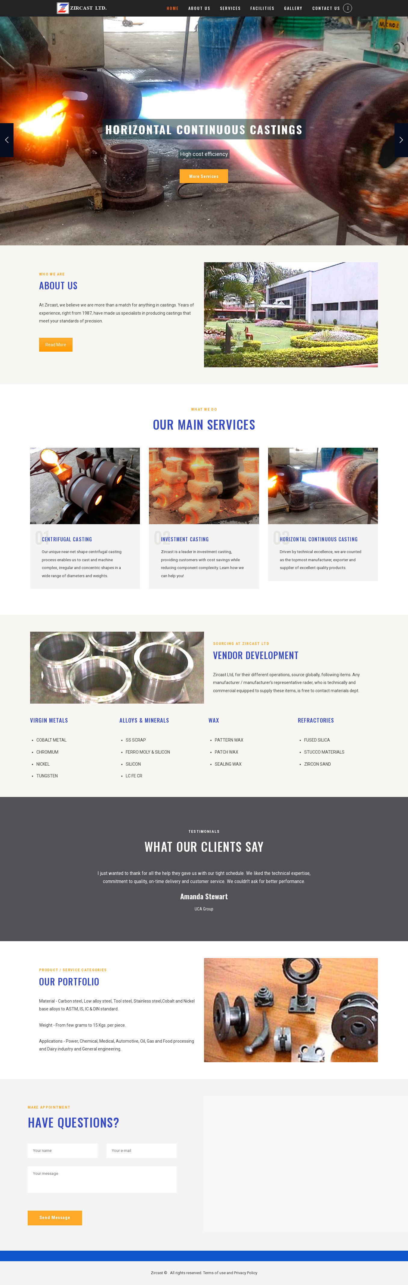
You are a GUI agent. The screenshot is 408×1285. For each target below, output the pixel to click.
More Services (203, 176)
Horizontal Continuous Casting (319, 539)
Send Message (54, 1217)
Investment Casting (185, 539)
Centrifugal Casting (67, 539)
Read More (55, 344)
